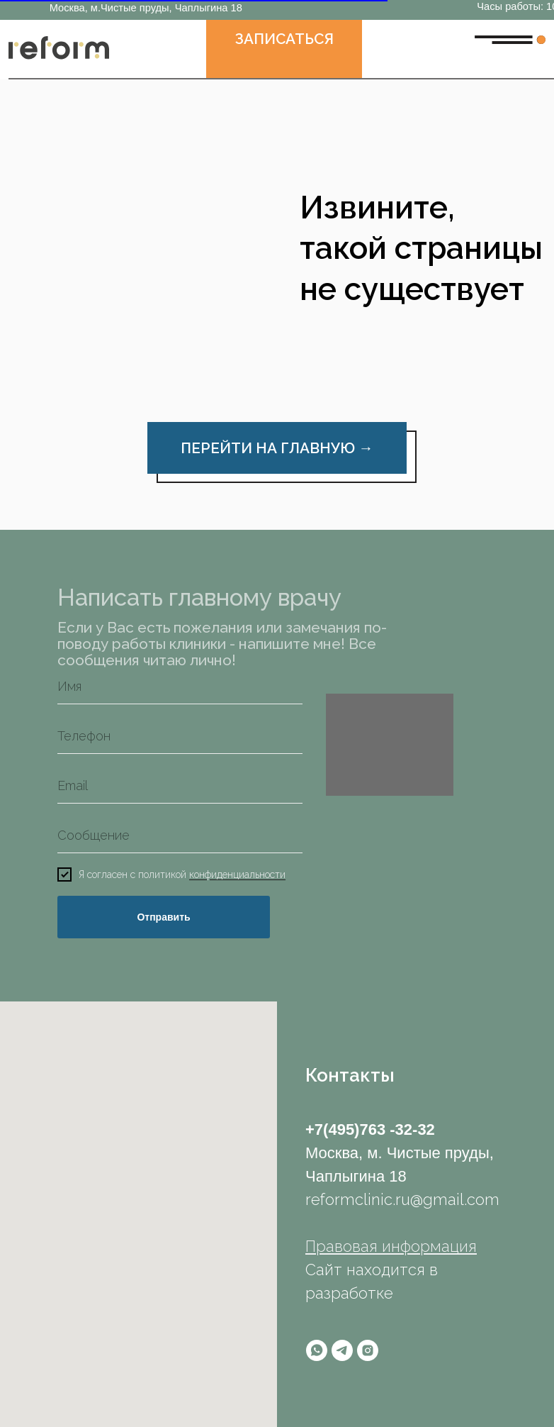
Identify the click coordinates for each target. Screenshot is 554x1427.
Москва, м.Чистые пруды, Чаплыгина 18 (146, 7)
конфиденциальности (237, 875)
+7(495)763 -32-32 (370, 1129)
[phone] (180, 736)
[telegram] (342, 1350)
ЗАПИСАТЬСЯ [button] (284, 39)
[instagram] (367, 1350)
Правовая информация (391, 1246)
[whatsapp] (316, 1350)
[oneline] (180, 835)
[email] (180, 786)
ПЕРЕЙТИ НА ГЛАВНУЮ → (277, 448)
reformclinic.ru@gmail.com (402, 1199)
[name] (180, 686)
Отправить (163, 917)
